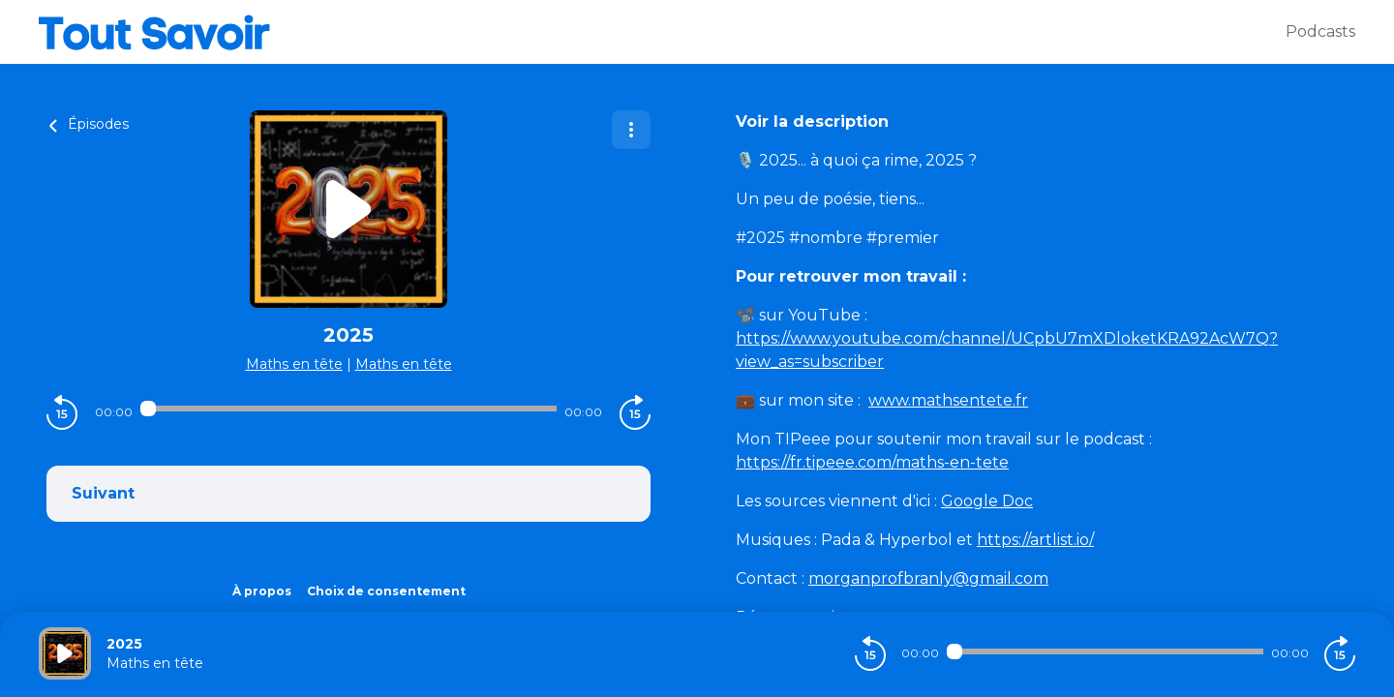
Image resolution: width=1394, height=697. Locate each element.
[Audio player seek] (348, 408)
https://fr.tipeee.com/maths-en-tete (872, 462)
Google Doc (987, 501)
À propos (261, 591)
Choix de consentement (386, 591)
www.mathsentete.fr (948, 400)
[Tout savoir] (662, 32)
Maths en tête (294, 364)
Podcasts (1320, 31)
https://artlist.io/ (1035, 539)
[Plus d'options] (631, 129)
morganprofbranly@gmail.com (928, 578)
